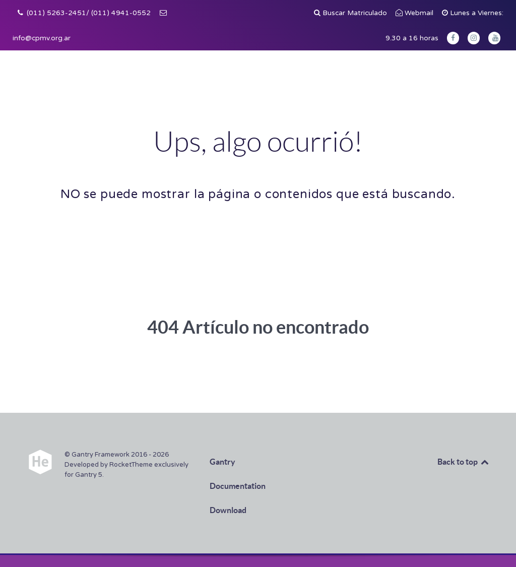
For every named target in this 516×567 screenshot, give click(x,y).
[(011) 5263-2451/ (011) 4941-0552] (84, 13)
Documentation (238, 485)
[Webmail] (416, 13)
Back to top (463, 461)
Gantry (222, 461)
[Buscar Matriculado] (352, 13)
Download (228, 510)
